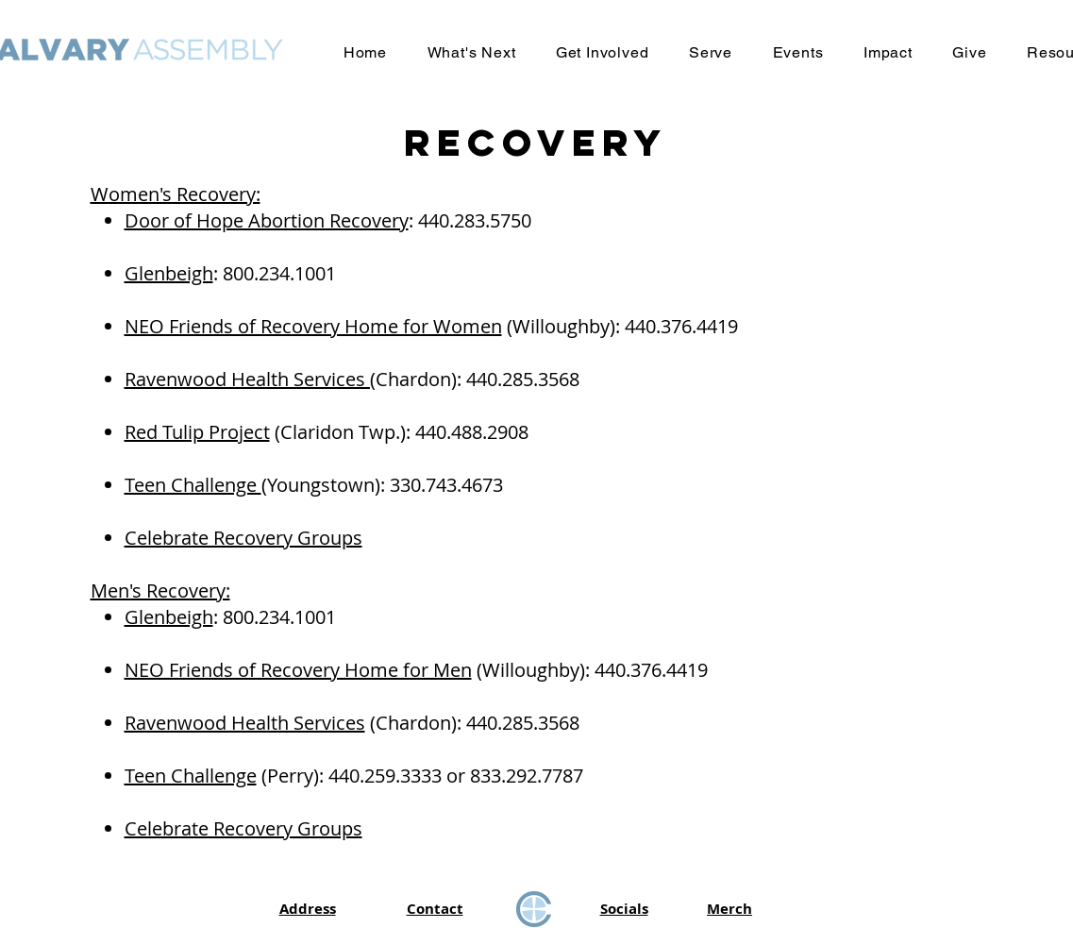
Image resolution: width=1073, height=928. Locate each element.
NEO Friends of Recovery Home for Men (298, 670)
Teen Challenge (193, 485)
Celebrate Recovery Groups (243, 537)
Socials (624, 909)
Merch (729, 909)
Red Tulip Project (197, 432)
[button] (471, 52)
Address (307, 909)
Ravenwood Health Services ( (250, 379)
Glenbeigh (169, 273)
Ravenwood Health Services (245, 722)
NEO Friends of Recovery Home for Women (313, 326)
